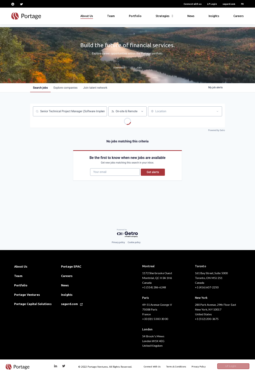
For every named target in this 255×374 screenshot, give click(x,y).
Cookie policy (134, 242)
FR (242, 4)
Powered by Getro (216, 130)
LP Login (212, 4)
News (191, 17)
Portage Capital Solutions (33, 304)
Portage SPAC (71, 266)
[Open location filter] (217, 111)
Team (111, 17)
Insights (214, 17)
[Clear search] (102, 111)
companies (65, 87)
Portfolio (135, 17)
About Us (86, 17)
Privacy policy (118, 242)
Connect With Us (159, 366)
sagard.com (229, 4)
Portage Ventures (27, 294)
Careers (238, 17)
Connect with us (193, 4)
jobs (40, 87)
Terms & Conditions (184, 366)
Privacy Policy (206, 366)
